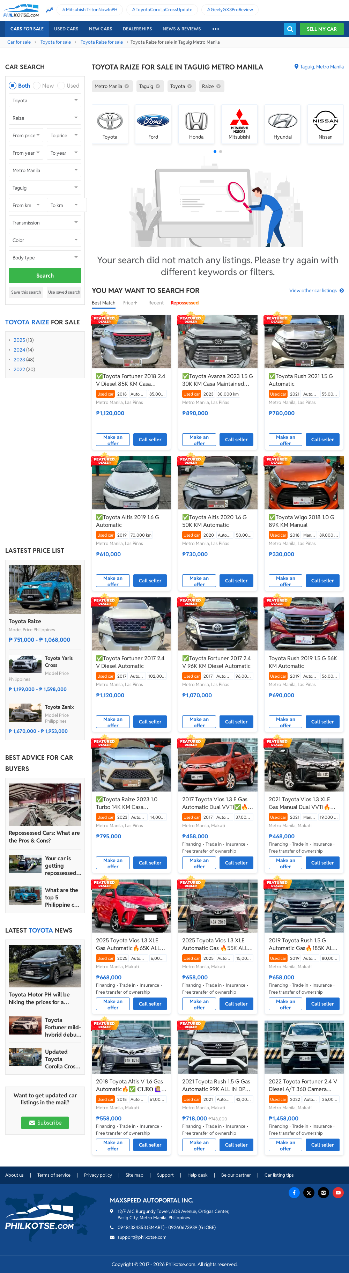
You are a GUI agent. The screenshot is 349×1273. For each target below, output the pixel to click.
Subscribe (45, 1122)
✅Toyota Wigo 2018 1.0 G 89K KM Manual (301, 521)
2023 (19, 359)
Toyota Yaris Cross (59, 661)
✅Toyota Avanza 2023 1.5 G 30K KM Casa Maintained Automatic (217, 380)
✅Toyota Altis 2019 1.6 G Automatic (127, 521)
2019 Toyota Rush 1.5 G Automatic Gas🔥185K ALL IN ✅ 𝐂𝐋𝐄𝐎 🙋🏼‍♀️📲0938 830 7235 (302, 944)
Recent (156, 303)
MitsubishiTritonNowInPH (91, 10)
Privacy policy (98, 1175)
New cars (100, 29)
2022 (19, 369)
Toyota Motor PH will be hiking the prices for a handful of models (39, 998)
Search (45, 275)
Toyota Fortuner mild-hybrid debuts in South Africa (63, 1027)
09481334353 (132, 1227)
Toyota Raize (25, 621)
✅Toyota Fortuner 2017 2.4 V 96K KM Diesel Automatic (216, 662)
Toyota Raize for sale (102, 42)
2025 (19, 340)
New (48, 85)
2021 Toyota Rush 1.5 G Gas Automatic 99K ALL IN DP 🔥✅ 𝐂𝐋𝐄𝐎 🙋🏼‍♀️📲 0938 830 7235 (216, 1085)
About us (14, 1175)
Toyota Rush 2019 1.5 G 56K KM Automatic (303, 662)
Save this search (26, 292)
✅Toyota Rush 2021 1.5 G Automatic (301, 380)
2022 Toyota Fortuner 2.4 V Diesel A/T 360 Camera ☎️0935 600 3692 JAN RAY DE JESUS (303, 1085)
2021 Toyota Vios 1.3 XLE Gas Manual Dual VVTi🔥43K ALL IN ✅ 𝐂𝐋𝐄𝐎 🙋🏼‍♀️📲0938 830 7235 (303, 803)
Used (73, 85)
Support (165, 1175)
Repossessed (185, 303)
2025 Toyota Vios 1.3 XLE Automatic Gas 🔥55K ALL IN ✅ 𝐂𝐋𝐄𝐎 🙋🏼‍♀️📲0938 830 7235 (215, 944)
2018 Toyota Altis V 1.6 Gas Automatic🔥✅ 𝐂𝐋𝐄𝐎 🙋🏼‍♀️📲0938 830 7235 (129, 1085)
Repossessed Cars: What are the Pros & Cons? (44, 836)
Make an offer (112, 440)
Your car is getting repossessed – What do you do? (63, 866)
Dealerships (137, 29)
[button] (215, 151)
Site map (134, 1175)
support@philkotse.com (142, 1237)
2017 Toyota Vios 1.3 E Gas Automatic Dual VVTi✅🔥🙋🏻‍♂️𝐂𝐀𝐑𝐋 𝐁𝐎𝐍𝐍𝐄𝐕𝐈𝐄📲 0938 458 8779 (215, 803)
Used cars (66, 29)
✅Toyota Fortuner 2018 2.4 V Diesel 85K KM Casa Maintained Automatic (130, 380)
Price (131, 303)
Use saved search (64, 292)
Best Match (104, 303)
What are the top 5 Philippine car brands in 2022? (62, 897)
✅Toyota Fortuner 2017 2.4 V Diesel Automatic (130, 662)
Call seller (150, 439)
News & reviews (182, 29)
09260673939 (183, 1227)
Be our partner (236, 1175)
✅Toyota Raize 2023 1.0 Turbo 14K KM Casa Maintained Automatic (126, 803)
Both (24, 85)
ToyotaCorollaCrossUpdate (164, 10)
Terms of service (53, 1175)
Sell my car (322, 29)
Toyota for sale (55, 42)
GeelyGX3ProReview (232, 10)
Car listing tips (279, 1175)
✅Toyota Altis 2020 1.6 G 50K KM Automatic (214, 521)
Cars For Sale (27, 29)
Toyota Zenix (59, 707)
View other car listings (313, 290)
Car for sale (19, 42)
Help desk (197, 1175)
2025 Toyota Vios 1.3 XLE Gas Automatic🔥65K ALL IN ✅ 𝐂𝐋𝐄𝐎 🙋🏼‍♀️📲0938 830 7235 (128, 944)
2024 (19, 350)
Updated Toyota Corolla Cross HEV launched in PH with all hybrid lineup (63, 1059)
